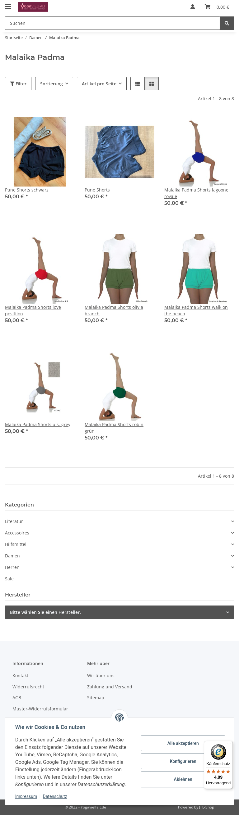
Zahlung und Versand (109, 687)
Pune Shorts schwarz (27, 190)
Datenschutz (55, 796)
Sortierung (51, 84)
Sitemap (95, 697)
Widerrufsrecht (28, 687)
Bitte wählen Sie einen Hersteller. (45, 612)
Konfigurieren (183, 761)
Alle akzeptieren (183, 743)
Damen (12, 556)
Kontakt (20, 675)
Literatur (14, 521)
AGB (16, 697)
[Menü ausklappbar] (8, 4)
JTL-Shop (206, 807)
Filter (18, 84)
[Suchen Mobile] (112, 23)
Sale (9, 579)
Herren (12, 567)
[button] (192, 7)
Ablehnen (183, 779)
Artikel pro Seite (99, 84)
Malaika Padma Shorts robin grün (114, 427)
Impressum (26, 796)
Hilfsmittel (15, 544)
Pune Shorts (97, 190)
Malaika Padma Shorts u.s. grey (37, 424)
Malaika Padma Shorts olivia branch (114, 310)
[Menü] (229, 744)
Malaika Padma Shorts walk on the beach (196, 310)
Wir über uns (101, 675)
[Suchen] (227, 23)
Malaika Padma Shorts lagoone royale (196, 193)
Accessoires (17, 533)
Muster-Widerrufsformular (40, 709)
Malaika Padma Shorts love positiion (33, 310)
